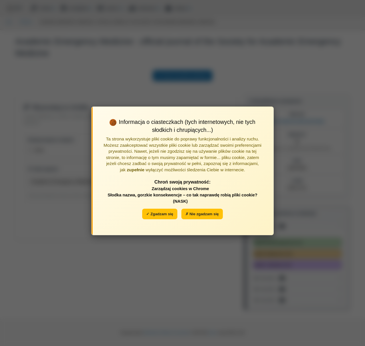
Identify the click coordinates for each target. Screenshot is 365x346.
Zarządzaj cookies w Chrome (180, 188)
